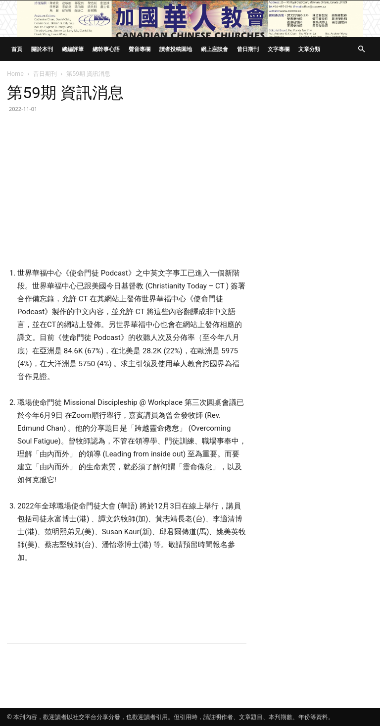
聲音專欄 (139, 49)
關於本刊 (42, 49)
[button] (361, 49)
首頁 (16, 49)
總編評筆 (73, 49)
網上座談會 (214, 49)
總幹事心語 (106, 49)
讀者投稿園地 (175, 49)
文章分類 (309, 49)
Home (15, 73)
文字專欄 (278, 49)
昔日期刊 (248, 49)
